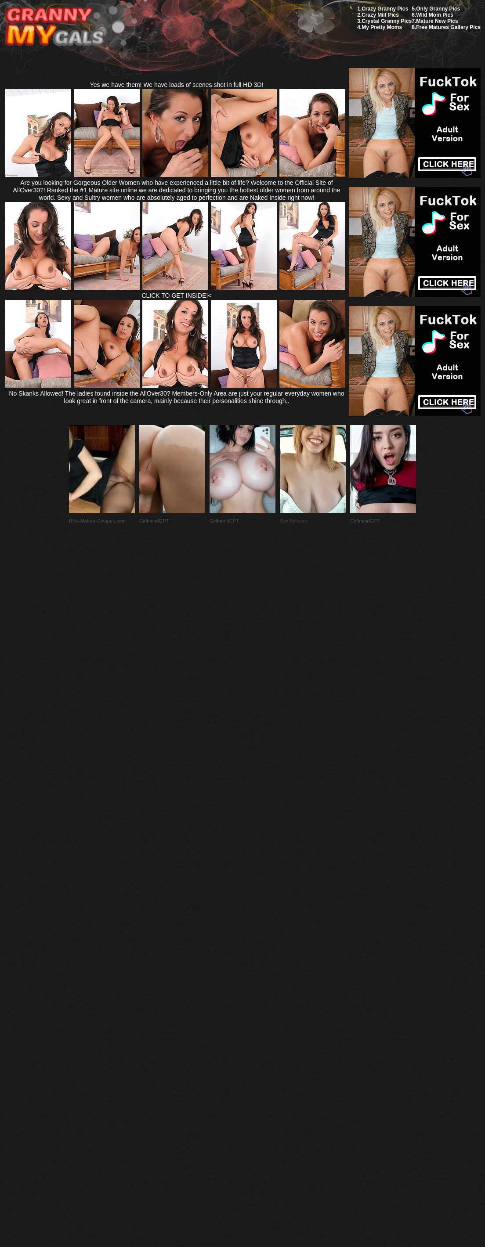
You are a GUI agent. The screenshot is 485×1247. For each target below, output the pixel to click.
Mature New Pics (437, 21)
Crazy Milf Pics (380, 15)
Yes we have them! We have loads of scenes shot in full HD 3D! (177, 84)
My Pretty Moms (382, 27)
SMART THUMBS (258, 1040)
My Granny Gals (54, 27)
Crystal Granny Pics (387, 21)
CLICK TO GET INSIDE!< (176, 295)
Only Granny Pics (438, 9)
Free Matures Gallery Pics (448, 27)
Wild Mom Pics (434, 15)
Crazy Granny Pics (385, 9)
